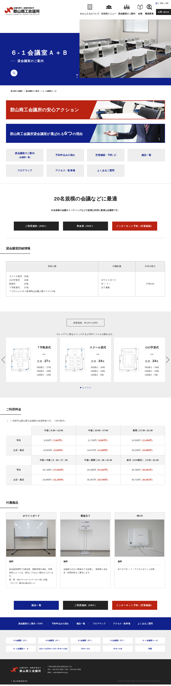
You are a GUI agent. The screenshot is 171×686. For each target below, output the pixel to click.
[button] (77, 74)
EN (161, 3)
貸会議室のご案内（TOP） (31, 623)
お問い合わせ (163, 12)
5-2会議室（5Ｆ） (117, 640)
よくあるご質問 (105, 170)
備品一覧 (146, 155)
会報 (140, 9)
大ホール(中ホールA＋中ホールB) (53, 649)
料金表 (85, 226)
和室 (150, 649)
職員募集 (149, 9)
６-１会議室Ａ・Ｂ (20, 649)
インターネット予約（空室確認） (134, 226)
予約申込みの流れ (65, 155)
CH (167, 3)
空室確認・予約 (105, 155)
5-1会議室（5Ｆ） (85, 640)
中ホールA (85, 649)
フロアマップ (24, 170)
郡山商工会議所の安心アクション (44, 109)
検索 (15, 73)
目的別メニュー (108, 9)
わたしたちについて (89, 9)
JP (156, 3)
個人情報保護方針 (20, 681)
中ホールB (117, 649)
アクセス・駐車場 (65, 170)
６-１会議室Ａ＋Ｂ (150, 640)
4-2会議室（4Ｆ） (53, 640)
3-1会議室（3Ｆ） (20, 640)
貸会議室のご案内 (126, 9)
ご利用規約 (36, 226)
